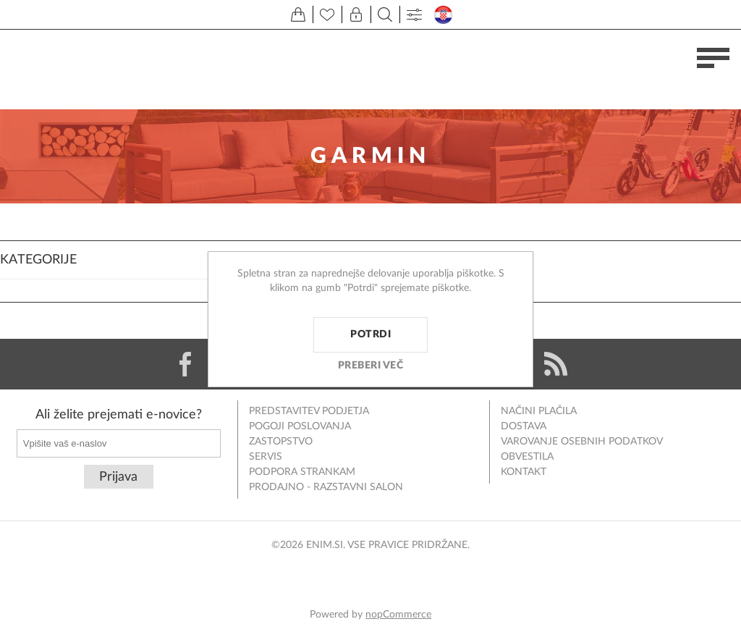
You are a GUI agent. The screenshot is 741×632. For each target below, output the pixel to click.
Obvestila (527, 457)
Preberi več (371, 366)
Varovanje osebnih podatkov (582, 442)
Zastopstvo (281, 442)
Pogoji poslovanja (300, 426)
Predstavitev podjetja (309, 411)
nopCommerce (398, 615)
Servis (265, 457)
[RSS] (555, 364)
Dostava (523, 426)
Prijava (118, 477)
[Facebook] (185, 364)
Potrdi (370, 334)
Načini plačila (539, 411)
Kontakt (523, 472)
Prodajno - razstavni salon (326, 487)
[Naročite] (119, 443)
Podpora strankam (302, 472)
